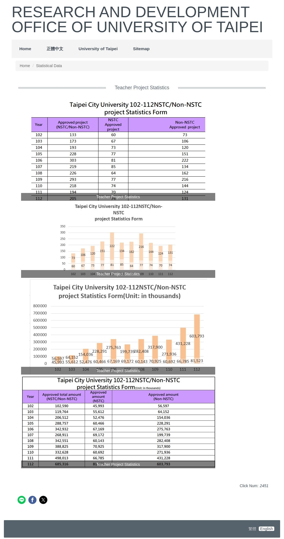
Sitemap (141, 48)
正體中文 (55, 48)
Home (25, 48)
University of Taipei (98, 48)
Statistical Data (49, 65)
